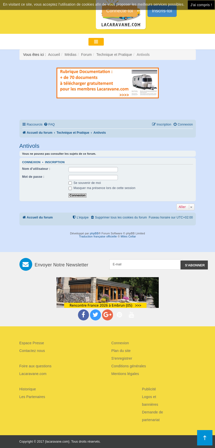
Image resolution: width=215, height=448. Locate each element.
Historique (27, 389)
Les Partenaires (32, 397)
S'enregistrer (121, 358)
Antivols (29, 146)
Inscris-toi (162, 10)
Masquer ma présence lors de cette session (102, 188)
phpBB (94, 233)
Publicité (149, 389)
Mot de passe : (33, 177)
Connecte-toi (119, 10)
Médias (70, 55)
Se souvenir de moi (85, 183)
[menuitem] (49, 124)
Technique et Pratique (114, 55)
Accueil (54, 55)
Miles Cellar (128, 236)
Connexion (31, 162)
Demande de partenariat (152, 416)
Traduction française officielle (98, 236)
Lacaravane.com (33, 374)
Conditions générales (128, 366)
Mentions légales (125, 374)
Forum (86, 55)
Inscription (55, 162)
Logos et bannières (150, 401)
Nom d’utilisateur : (36, 169)
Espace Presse (31, 343)
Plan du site (121, 351)
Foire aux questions (35, 366)
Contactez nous (32, 351)
